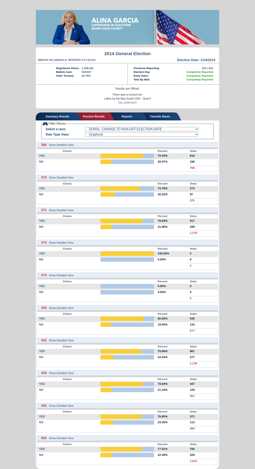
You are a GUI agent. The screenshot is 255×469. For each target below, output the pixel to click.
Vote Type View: (58, 134)
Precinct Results (94, 116)
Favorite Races (160, 116)
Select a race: (56, 129)
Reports (127, 116)
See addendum (127, 102)
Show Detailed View (61, 145)
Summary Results (57, 116)
